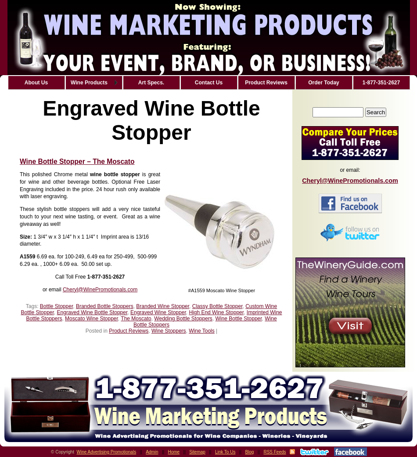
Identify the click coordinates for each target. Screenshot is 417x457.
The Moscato (136, 319)
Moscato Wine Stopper (91, 319)
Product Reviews (128, 331)
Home (174, 452)
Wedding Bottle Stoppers (183, 319)
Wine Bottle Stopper (239, 319)
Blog (249, 452)
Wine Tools (201, 331)
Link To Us (225, 452)
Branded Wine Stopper (162, 306)
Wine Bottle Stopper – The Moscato (77, 161)
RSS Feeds (274, 452)
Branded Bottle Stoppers (104, 306)
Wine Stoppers (168, 331)
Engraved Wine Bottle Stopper (92, 312)
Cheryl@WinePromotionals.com (100, 290)
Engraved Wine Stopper (158, 312)
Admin (152, 452)
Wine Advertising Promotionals (107, 452)
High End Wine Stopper (216, 312)
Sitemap (197, 452)
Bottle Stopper (56, 306)
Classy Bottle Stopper (217, 306)
